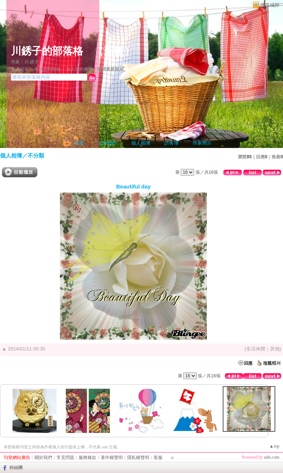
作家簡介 (202, 143)
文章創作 (107, 143)
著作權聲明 (112, 457)
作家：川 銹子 (25, 61)
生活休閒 (255, 349)
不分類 (36, 155)
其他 (275, 349)
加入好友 (20, 69)
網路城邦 (269, 5)
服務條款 (87, 457)
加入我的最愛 (79, 69)
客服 (158, 457)
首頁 (79, 143)
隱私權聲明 (138, 457)
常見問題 (65, 457)
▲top (274, 446)
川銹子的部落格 (47, 51)
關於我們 (43, 457)
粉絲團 (16, 467)
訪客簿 (171, 143)
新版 (114, 51)
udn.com (271, 457)
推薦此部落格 (47, 69)
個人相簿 (140, 143)
